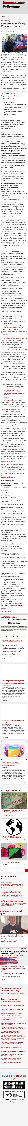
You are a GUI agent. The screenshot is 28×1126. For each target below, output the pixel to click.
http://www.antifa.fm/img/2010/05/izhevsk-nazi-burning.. (14, 394)
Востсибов (4, 644)
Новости (3, 16)
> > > (14, 1066)
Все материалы (9, 999)
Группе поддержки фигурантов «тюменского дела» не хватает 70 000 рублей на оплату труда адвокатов (13, 1044)
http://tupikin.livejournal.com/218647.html (13, 337)
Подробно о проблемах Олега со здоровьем (13, 96)
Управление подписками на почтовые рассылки (12, 993)
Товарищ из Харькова (7, 815)
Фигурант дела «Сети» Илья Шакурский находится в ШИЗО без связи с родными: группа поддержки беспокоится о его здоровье (13, 904)
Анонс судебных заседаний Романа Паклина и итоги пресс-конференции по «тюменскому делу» (12, 885)
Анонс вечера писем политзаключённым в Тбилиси (13, 1051)
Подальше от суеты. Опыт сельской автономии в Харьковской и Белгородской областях (13, 811)
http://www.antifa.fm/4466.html (11, 390)
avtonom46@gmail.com (7, 461)
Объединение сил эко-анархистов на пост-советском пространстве (13, 861)
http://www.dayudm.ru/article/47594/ (12, 391)
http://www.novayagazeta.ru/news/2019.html (14, 399)
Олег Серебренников (6, 611)
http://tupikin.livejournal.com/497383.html (13, 400)
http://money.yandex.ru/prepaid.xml (10, 570)
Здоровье (3, 608)
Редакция (15, 31)
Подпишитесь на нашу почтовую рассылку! (11, 989)
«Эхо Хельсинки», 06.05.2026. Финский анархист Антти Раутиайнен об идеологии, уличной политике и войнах (13, 682)
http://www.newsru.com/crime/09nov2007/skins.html (15, 338)
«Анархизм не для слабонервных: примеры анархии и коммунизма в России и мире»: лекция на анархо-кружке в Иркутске (13, 1023)
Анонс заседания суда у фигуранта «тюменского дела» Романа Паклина (12, 935)
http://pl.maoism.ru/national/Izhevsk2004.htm (14, 327)
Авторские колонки (10, 617)
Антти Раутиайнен (6, 685)
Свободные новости (11, 790)
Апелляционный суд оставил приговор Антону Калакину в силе (12, 888)
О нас (14, 1104)
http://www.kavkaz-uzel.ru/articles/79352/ (13, 325)
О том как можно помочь (7, 98)
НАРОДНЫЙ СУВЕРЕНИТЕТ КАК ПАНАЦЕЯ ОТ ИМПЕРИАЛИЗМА (12, 836)
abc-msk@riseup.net (16, 605)
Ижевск (3, 610)
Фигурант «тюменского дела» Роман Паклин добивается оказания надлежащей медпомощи (12, 901)
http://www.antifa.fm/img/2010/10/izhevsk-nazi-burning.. (14, 396)
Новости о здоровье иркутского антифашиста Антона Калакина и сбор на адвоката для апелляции (11, 892)
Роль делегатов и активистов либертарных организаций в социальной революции (10, 763)
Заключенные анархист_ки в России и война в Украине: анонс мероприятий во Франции (13, 968)
